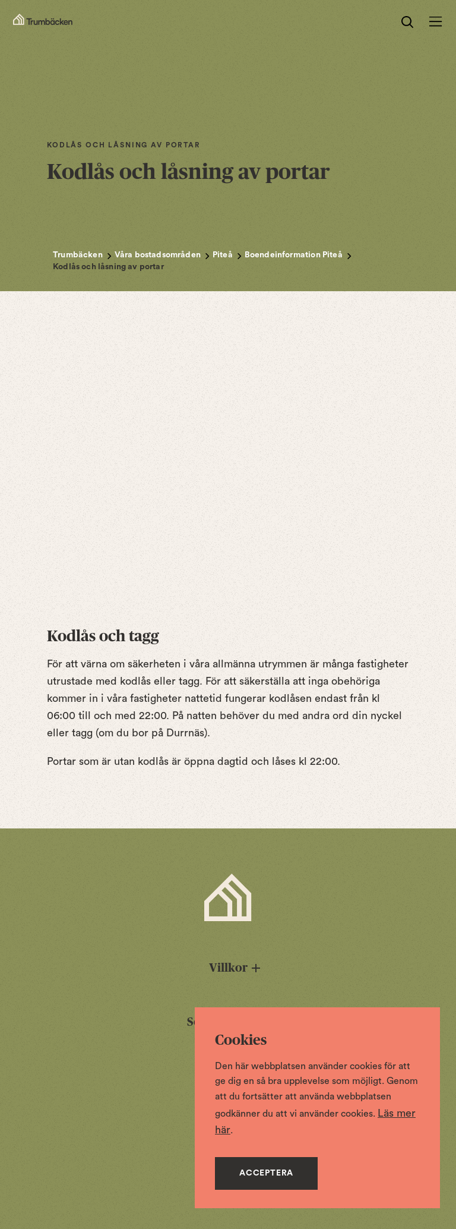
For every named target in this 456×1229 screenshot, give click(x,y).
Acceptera (266, 1173)
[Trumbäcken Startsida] (228, 897)
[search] (407, 22)
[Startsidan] (42, 22)
